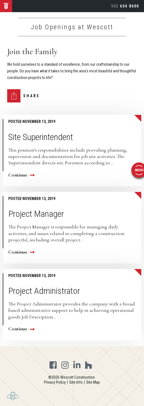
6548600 (125, 6)
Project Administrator (44, 291)
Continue (21, 175)
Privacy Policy (55, 382)
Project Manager (36, 214)
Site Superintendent (40, 137)
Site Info (76, 382)
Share (31, 96)
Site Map (93, 382)
